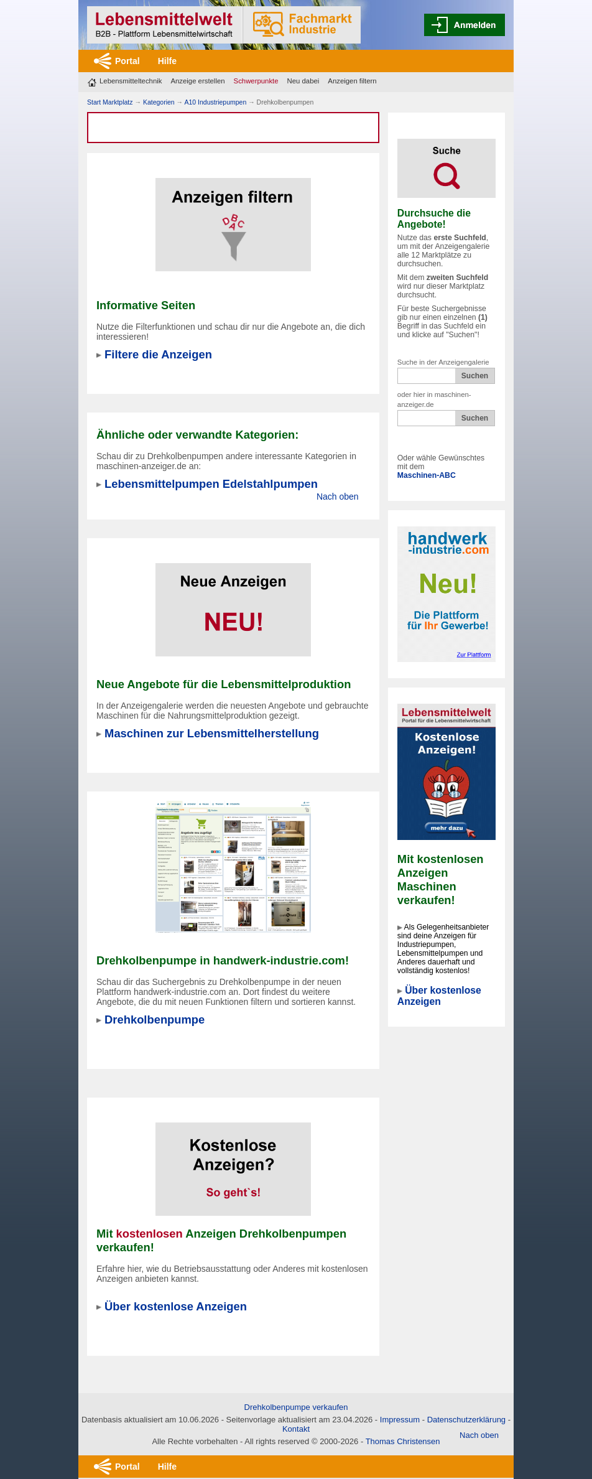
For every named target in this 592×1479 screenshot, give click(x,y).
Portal (127, 61)
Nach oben (338, 497)
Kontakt (296, 1429)
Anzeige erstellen (197, 81)
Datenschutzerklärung (466, 1419)
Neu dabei (303, 81)
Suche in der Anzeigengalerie (443, 362)
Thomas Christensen (403, 1441)
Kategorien (159, 102)
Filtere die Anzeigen (158, 354)
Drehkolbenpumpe (154, 1019)
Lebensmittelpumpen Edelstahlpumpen (211, 483)
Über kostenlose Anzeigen (439, 996)
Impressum (400, 1419)
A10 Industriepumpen (215, 102)
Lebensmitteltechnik (130, 81)
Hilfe (167, 61)
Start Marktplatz (110, 102)
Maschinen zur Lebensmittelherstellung (211, 733)
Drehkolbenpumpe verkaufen (296, 1407)
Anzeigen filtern (352, 81)
